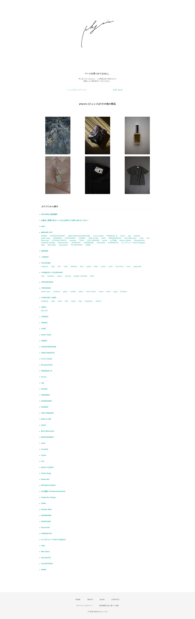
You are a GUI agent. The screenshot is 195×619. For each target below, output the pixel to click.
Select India (46, 335)
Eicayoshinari (139, 240)
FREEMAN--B (112, 236)
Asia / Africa (91, 291)
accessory (89, 301)
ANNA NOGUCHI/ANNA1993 (79, 236)
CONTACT (116, 599)
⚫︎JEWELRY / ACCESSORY (52, 272)
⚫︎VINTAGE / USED (48, 298)
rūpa (43, 245)
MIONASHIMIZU (115, 238)
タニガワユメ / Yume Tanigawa (133, 243)
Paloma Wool (63, 243)
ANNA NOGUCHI (48, 353)
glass (65, 291)
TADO (81, 240)
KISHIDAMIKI (70, 238)
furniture (123, 291)
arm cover (119, 266)
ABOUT (90, 599)
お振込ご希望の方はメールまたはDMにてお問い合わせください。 (65, 220)
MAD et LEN (93, 238)
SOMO (88, 245)
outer (66, 266)
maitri (103, 238)
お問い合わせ (118, 90)
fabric (81, 291)
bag (80, 301)
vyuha (104, 240)
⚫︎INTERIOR (46, 288)
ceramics (56, 291)
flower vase (45, 291)
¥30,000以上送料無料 (49, 214)
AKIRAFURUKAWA (57, 236)
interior (98, 301)
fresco (122, 236)
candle (73, 291)
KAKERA (82, 238)
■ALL (43, 226)
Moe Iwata (52, 245)
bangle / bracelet (80, 276)
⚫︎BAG (43, 307)
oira (148, 238)
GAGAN (137, 236)
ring (42, 276)
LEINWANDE (46, 515)
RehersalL (45, 240)
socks (103, 266)
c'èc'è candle (98, 236)
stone (101, 291)
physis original (125, 240)
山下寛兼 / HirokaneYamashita (53, 491)
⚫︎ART (43, 329)
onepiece (44, 266)
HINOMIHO (57, 238)
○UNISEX (45, 257)
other (96, 266)
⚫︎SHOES (45, 317)
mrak (142, 238)
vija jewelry (63, 245)
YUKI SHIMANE (93, 240)
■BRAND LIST (47, 232)
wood (108, 291)
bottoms (74, 266)
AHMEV (44, 236)
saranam (73, 240)
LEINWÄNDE (89, 243)
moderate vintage (48, 243)
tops (53, 266)
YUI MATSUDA (76, 245)
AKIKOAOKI (76, 243)
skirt (81, 266)
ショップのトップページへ (77, 90)
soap (115, 291)
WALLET (44, 311)
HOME (77, 599)
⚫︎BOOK (44, 323)
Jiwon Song (45, 238)
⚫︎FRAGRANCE (47, 282)
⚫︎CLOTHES (46, 263)
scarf (111, 266)
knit (59, 266)
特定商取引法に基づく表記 (109, 605)
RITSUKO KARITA (59, 240)
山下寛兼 (113, 240)
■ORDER (44, 251)
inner (128, 266)
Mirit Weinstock (130, 238)
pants (89, 266)
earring (68, 276)
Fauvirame (101, 243)
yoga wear (138, 266)
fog (129, 236)
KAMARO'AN (113, 243)
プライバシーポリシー (84, 605)
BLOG (102, 599)
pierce (59, 276)
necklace (50, 276)
